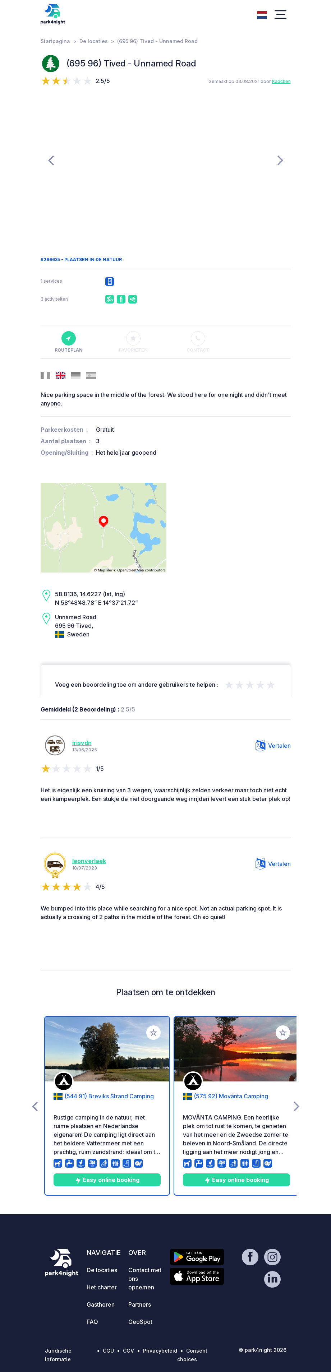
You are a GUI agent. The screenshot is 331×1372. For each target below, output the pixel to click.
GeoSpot (140, 1321)
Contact (198, 342)
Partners (139, 1304)
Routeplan (69, 342)
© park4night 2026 (262, 1350)
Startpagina (55, 41)
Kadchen (281, 81)
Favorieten (133, 342)
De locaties (93, 41)
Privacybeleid (160, 1351)
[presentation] (51, 160)
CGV (128, 1351)
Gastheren (101, 1304)
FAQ (92, 1321)
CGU (108, 1351)
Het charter (102, 1287)
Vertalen (273, 745)
